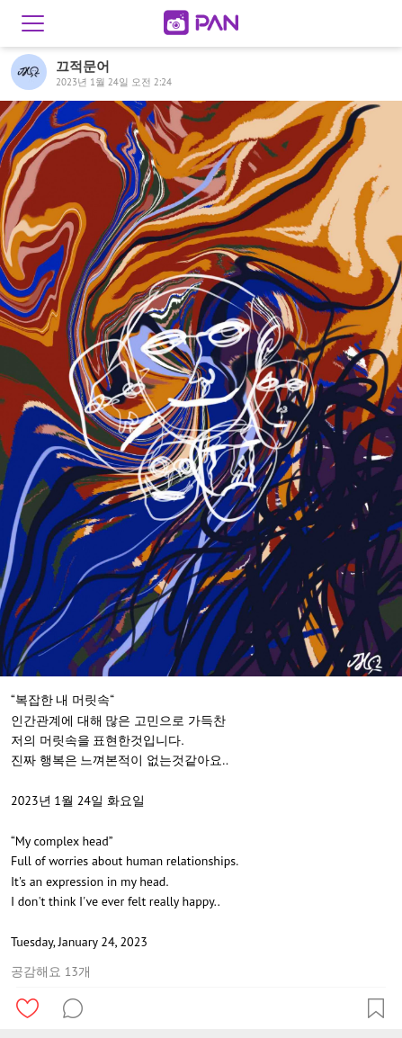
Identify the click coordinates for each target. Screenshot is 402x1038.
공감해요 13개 (51, 971)
